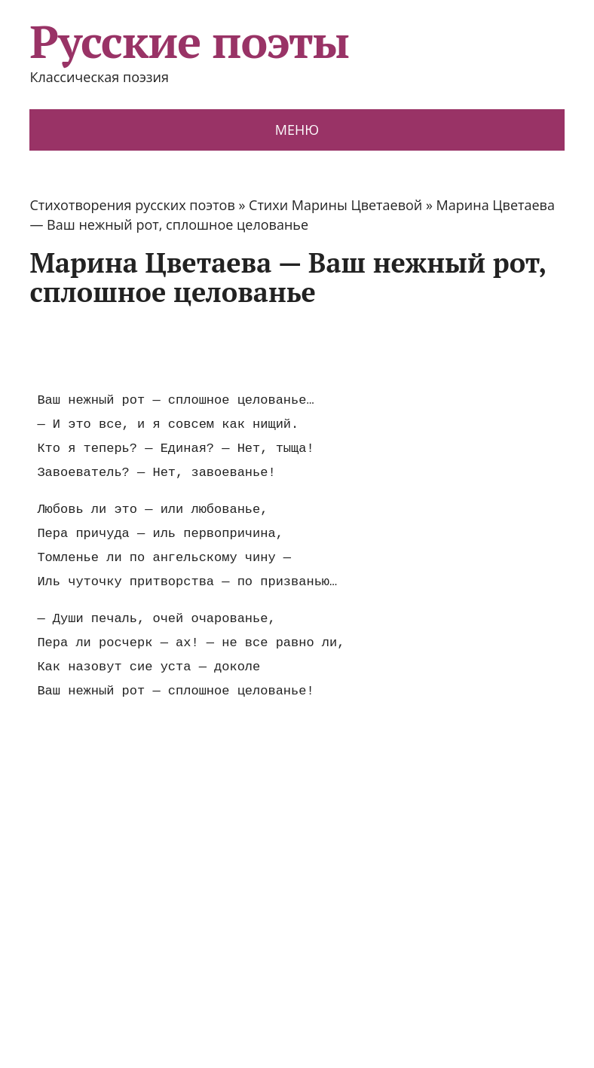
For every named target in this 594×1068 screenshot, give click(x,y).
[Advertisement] (303, 349)
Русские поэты (188, 41)
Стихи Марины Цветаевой (335, 205)
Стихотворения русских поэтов (131, 205)
